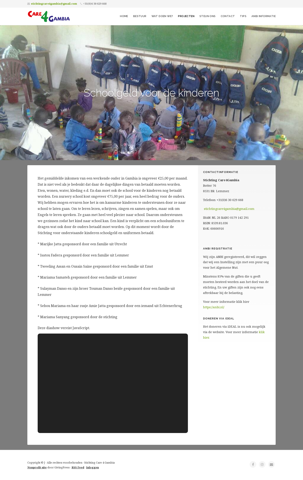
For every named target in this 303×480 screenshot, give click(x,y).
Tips (243, 16)
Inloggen (92, 467)
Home (124, 16)
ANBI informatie (263, 16)
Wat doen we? (162, 16)
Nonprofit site (37, 467)
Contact (228, 16)
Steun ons (207, 16)
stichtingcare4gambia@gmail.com (54, 3)
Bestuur (139, 16)
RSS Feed (78, 467)
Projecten (186, 16)
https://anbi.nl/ (213, 307)
